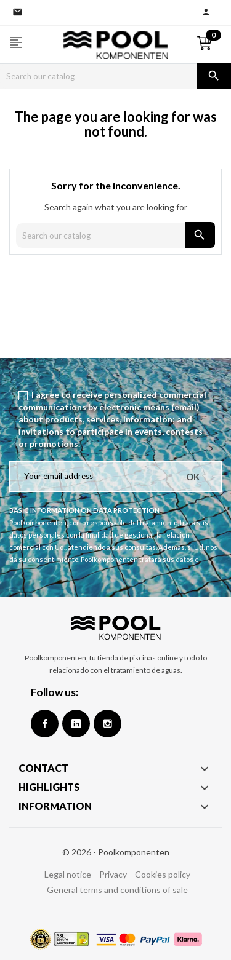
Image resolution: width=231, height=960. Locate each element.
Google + (76, 723)
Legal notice (67, 874)
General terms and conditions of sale (117, 889)
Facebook (45, 723)
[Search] (98, 76)
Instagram (107, 723)
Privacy (113, 874)
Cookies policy (162, 874)
